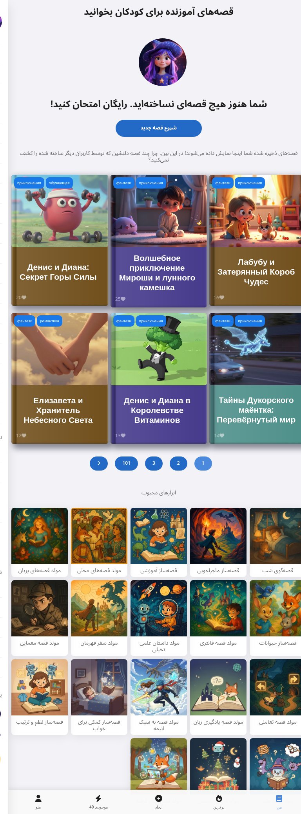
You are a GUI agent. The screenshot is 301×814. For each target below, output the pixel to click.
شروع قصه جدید (150, 128)
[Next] (91, 463)
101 (118, 463)
